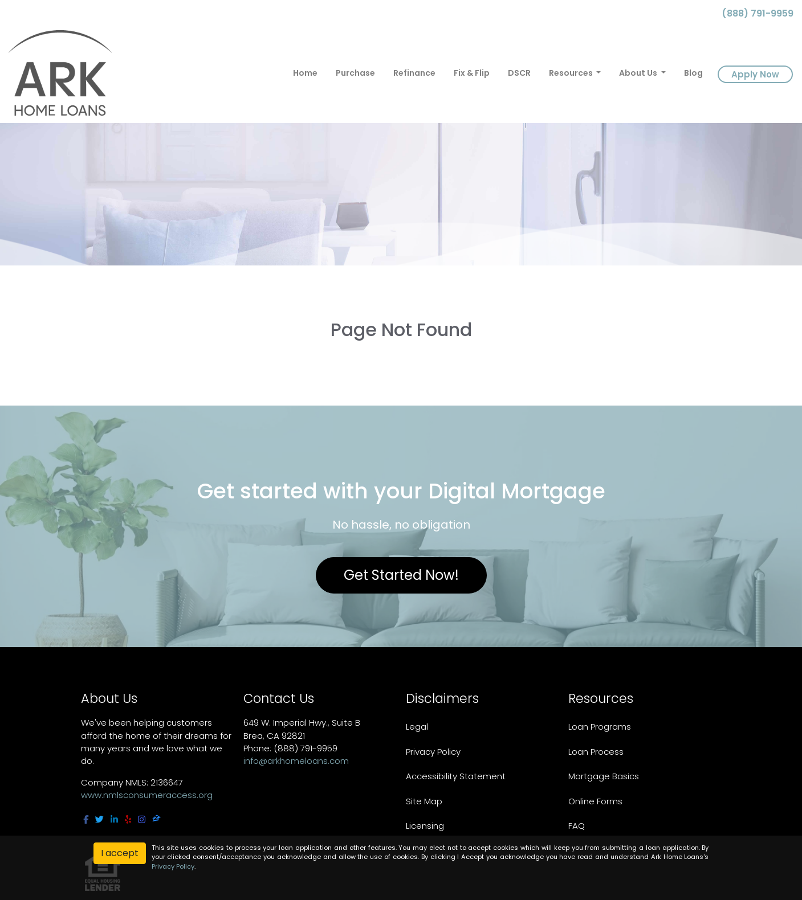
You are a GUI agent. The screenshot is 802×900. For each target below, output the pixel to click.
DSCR (519, 73)
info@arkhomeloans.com (296, 761)
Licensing (425, 826)
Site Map (424, 801)
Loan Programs (599, 727)
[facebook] (85, 819)
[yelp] (128, 819)
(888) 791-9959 (753, 13)
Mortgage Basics (603, 776)
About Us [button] (639, 73)
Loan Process (596, 752)
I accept (120, 853)
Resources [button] (572, 73)
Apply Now (755, 74)
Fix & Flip (472, 73)
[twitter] (99, 819)
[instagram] (141, 819)
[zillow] (156, 819)
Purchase (355, 73)
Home (305, 73)
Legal (417, 727)
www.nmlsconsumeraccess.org (147, 795)
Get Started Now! (401, 575)
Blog (693, 73)
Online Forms (595, 801)
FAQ (576, 826)
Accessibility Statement (456, 776)
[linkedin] (114, 819)
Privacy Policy (433, 752)
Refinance (414, 73)
